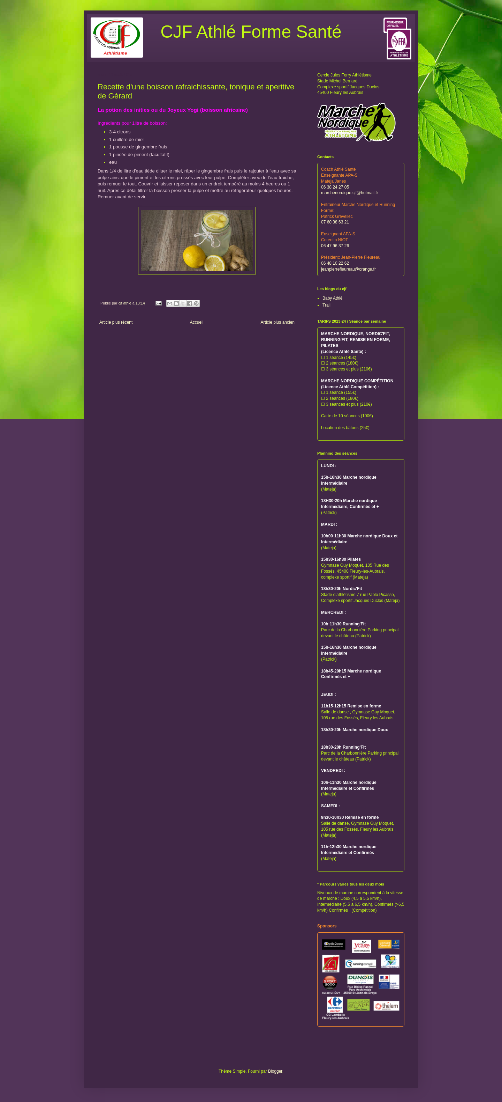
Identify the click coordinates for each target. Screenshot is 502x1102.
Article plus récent (115, 322)
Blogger (275, 1071)
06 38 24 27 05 (335, 187)
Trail (326, 305)
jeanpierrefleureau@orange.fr (348, 269)
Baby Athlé (332, 298)
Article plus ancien (278, 322)
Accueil (197, 322)
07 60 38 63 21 (335, 222)
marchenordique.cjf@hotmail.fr (349, 192)
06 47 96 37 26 (335, 245)
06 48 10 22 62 (335, 263)
